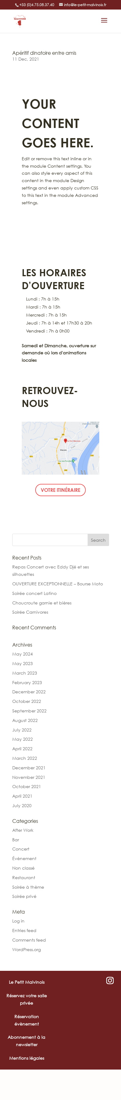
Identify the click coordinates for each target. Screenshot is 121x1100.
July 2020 (22, 805)
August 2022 (25, 720)
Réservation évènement (26, 1020)
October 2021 (26, 786)
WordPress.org (26, 949)
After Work (22, 830)
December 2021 (29, 768)
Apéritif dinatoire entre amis (44, 53)
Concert (20, 849)
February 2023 (27, 682)
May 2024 (22, 654)
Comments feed (29, 940)
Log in (18, 921)
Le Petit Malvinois (26, 982)
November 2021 (28, 777)
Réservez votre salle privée (26, 999)
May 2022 (22, 739)
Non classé (23, 868)
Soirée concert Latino (34, 593)
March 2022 (24, 758)
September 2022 (29, 711)
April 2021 (22, 796)
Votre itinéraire (60, 490)
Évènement (24, 858)
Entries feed (24, 930)
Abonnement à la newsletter (26, 1040)
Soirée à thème (28, 887)
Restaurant (23, 877)
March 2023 (24, 673)
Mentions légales (26, 1058)
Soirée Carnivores (30, 612)
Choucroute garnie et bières (41, 603)
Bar (15, 840)
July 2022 (22, 730)
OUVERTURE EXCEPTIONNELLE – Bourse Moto (57, 584)
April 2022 (22, 748)
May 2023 (22, 663)
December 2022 (29, 692)
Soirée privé (24, 896)
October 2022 (26, 701)
